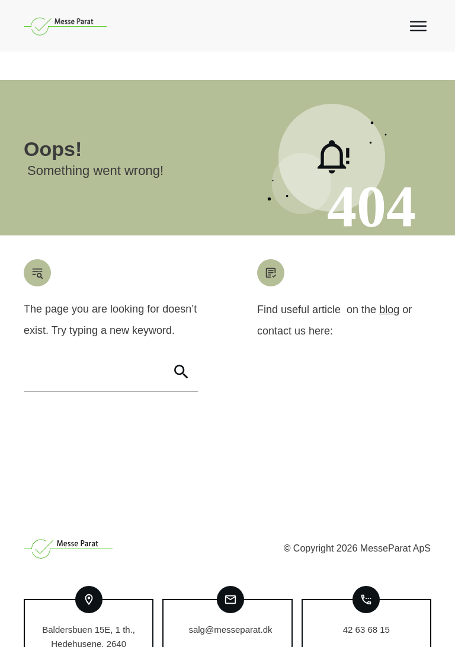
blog (389, 281)
